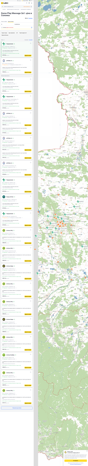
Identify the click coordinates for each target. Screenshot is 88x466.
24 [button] (62, 221)
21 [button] (60, 222)
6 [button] (58, 194)
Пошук (2, 6)
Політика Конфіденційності (75, 464)
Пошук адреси (1, 27)
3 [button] (85, 277)
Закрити (87, 451)
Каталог (4, 9)
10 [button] (62, 223)
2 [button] (66, 204)
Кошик (32, 3)
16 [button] (58, 224)
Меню (2, 3)
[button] (84, 247)
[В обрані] (30, 43)
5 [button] (71, 279)
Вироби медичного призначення (13, 9)
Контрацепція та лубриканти (26, 9)
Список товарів (29, 3)
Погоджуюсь (75, 460)
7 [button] (57, 221)
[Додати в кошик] (27, 55)
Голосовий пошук (31, 6)
